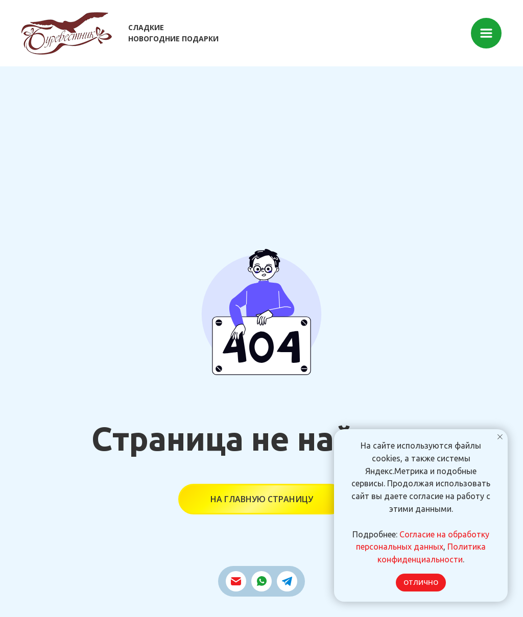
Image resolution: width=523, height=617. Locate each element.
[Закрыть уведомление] (500, 437)
